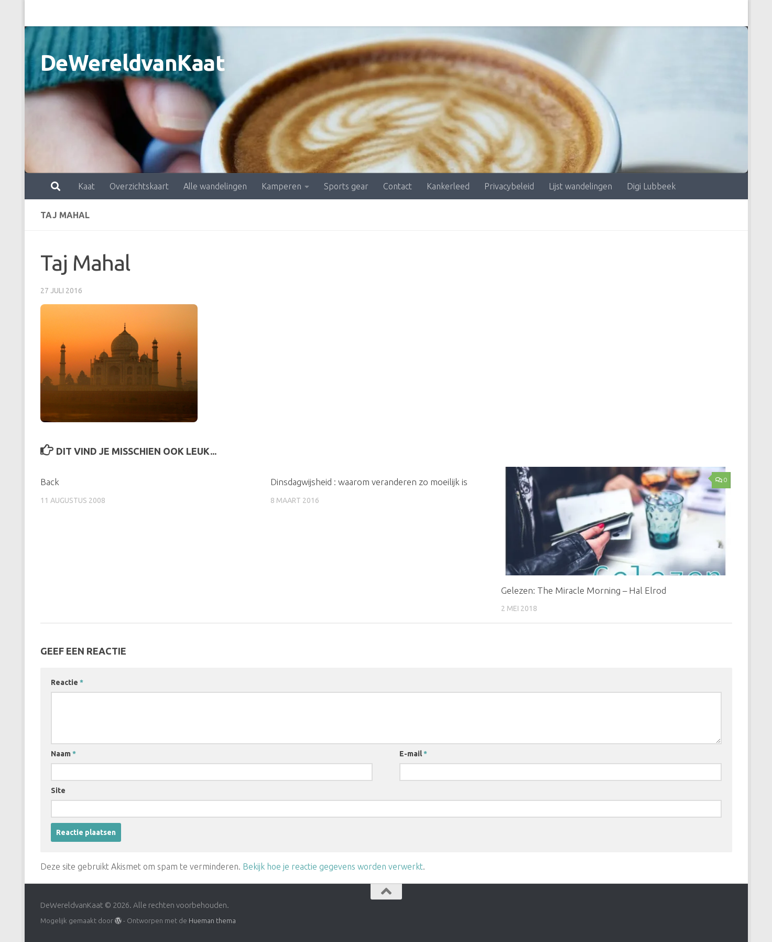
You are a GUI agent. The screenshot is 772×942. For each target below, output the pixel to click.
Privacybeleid (463, 13)
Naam (63, 754)
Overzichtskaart (93, 13)
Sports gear (300, 13)
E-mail (413, 754)
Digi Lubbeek (605, 13)
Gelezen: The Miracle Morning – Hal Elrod (583, 590)
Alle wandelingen (169, 13)
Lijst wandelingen (534, 13)
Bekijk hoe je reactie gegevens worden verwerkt (333, 866)
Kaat (40, 13)
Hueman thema (212, 920)
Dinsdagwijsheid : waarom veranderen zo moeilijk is (368, 482)
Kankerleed (401, 13)
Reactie (67, 682)
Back (49, 482)
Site (58, 790)
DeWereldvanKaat (132, 62)
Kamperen (235, 13)
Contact (351, 13)
